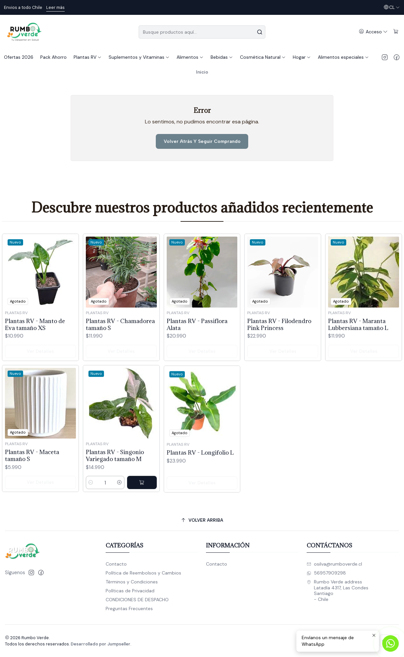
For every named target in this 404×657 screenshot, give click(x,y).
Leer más (55, 7)
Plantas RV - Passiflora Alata (197, 347)
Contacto (116, 564)
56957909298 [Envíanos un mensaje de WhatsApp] (326, 573)
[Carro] (396, 32)
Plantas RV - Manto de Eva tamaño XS (35, 332)
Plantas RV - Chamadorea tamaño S (120, 338)
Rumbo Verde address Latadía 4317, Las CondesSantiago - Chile (337, 590)
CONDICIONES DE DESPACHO (137, 600)
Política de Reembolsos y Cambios (143, 573)
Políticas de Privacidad (130, 591)
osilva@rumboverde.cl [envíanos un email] (334, 564)
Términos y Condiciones (132, 582)
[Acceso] (373, 32)
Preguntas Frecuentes (129, 608)
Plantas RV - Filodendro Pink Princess (279, 355)
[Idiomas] (391, 7)
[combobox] (202, 32)
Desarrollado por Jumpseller (100, 644)
